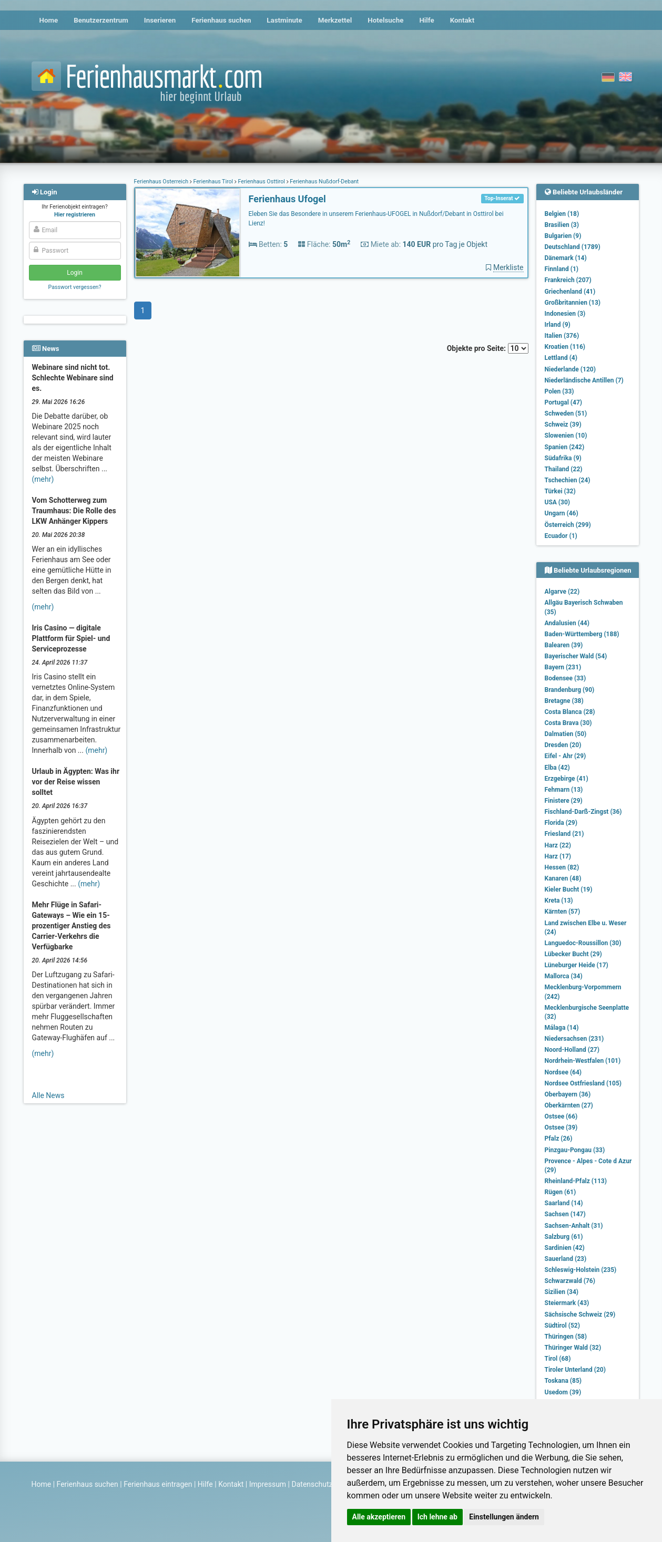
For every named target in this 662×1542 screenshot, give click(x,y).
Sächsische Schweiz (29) (580, 1314)
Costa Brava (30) (568, 723)
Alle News (48, 1095)
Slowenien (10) (566, 435)
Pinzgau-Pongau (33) (575, 1150)
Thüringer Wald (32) (573, 1347)
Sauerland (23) (566, 1258)
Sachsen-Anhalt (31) (574, 1225)
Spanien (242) (565, 447)
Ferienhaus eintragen (158, 1484)
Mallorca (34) (564, 976)
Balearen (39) (564, 645)
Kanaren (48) (563, 878)
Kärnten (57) (562, 911)
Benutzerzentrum (101, 20)
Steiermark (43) (567, 1303)
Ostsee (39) (561, 1127)
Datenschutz (312, 1484)
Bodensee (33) (565, 678)
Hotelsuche (385, 20)
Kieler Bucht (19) (569, 889)
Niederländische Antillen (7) (584, 380)
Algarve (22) (562, 591)
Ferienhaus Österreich (162, 181)
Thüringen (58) (566, 1336)
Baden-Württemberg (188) (582, 634)
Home (48, 20)
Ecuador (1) (561, 536)
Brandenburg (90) (570, 690)
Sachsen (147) (565, 1214)
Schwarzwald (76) (570, 1281)
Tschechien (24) (567, 480)
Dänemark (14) (566, 258)
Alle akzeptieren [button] (379, 1517)
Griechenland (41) (570, 291)
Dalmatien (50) (566, 734)
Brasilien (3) (562, 225)
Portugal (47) (564, 402)
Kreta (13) (559, 900)
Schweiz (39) (563, 424)
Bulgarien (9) (563, 236)
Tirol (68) (558, 1358)
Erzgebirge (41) (566, 778)
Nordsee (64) (563, 1072)
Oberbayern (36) (568, 1094)
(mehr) (43, 479)
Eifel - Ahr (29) (565, 756)
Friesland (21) (564, 833)
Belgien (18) (562, 214)
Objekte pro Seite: (487, 348)
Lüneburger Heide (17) (576, 965)
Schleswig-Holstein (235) (581, 1270)
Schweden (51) (566, 413)
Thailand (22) (564, 469)
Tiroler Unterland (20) (575, 1369)
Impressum (267, 1484)
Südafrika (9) (563, 458)
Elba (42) (557, 767)
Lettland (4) (561, 357)
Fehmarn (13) (564, 789)
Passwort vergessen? (74, 287)
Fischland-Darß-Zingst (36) (583, 811)
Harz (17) (558, 856)
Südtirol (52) (562, 1325)
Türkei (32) (560, 491)
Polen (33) (559, 391)
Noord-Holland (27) (572, 1049)
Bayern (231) (563, 667)
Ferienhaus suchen (221, 20)
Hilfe (426, 20)
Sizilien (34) (562, 1292)
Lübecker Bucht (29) (573, 954)
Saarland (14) (564, 1203)
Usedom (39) (563, 1392)
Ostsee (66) (561, 1116)
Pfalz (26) (559, 1138)
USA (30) (558, 502)
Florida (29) (561, 822)
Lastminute (284, 20)
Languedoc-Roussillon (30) (583, 943)
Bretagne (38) (564, 701)
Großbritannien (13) (573, 302)
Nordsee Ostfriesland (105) (583, 1083)
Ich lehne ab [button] (437, 1517)
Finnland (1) (562, 269)
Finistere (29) (564, 800)
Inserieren (160, 20)
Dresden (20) (563, 745)
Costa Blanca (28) (570, 712)
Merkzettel (335, 20)
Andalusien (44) (567, 623)
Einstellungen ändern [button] (504, 1517)
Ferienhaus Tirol (213, 181)
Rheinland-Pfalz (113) (576, 1181)
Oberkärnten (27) (569, 1105)
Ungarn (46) (561, 513)
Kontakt (462, 20)
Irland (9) (558, 324)
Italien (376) (562, 335)
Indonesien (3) (565, 313)
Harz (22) (558, 845)
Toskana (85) (563, 1380)
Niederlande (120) (570, 369)
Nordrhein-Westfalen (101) (583, 1060)
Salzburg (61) (564, 1236)
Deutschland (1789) (572, 247)
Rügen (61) (560, 1192)
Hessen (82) (562, 867)
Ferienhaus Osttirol (262, 181)
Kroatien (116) (565, 346)
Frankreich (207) (568, 280)
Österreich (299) (568, 525)
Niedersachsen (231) (574, 1038)
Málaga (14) (562, 1027)
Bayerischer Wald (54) (576, 656)
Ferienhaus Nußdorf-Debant (324, 181)
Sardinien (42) (565, 1247)
